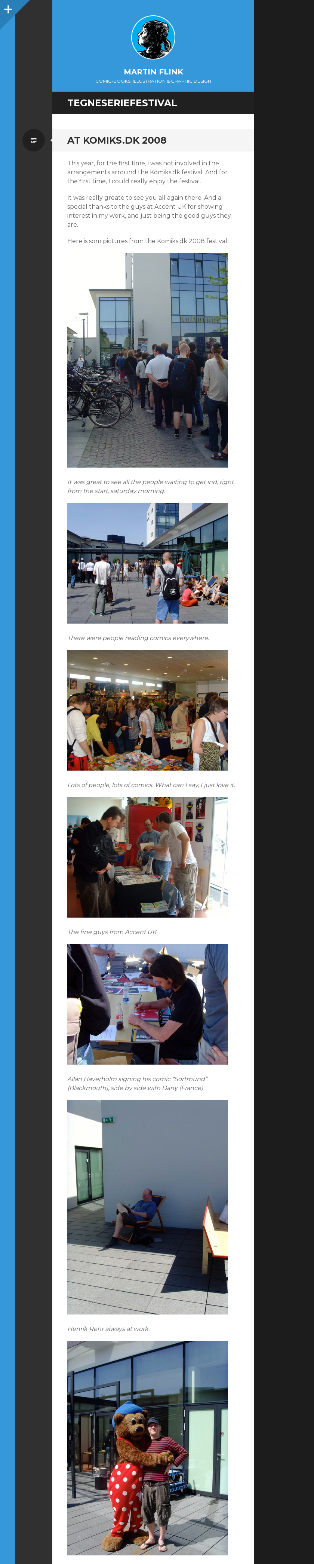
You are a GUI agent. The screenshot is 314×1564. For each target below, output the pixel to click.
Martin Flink (153, 71)
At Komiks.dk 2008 (117, 140)
